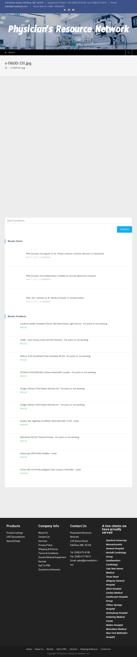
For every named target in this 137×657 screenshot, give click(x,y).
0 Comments (44, 282)
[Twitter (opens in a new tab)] (65, 9)
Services (42, 541)
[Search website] (128, 78)
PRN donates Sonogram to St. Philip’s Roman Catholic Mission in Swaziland (64, 278)
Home (29, 649)
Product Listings (15, 533)
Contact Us (44, 537)
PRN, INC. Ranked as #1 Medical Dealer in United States (54, 321)
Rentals (42, 561)
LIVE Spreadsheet (16, 537)
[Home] (6, 93)
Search (124, 255)
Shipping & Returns (48, 549)
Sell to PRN (61, 649)
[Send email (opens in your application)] (72, 9)
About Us (43, 533)
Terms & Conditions (48, 553)
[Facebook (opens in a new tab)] (69, 9)
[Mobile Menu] (8, 78)
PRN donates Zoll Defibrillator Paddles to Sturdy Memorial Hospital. (60, 300)
